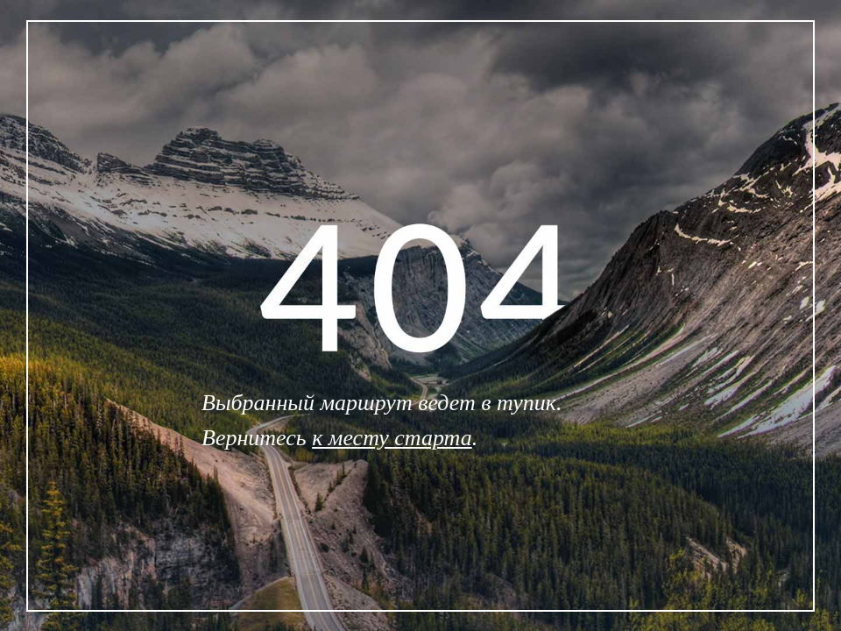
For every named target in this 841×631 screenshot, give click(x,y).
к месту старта (392, 437)
